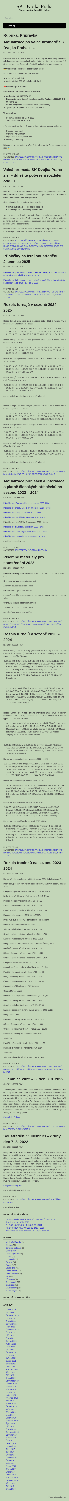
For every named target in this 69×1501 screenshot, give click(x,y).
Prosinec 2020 (12, 1369)
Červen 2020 (11, 1384)
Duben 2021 (11, 1361)
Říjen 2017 (10, 1449)
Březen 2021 (11, 1364)
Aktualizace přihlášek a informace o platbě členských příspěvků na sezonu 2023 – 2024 (34, 487)
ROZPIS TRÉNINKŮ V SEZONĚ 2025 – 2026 (25, 1228)
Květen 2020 (11, 1386)
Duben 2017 (11, 1466)
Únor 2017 (10, 1472)
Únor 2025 (10, 1318)
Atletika (37, 240)
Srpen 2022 (10, 1338)
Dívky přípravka (34, 157)
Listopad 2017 (12, 1446)
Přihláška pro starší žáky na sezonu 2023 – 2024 (24, 527)
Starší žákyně (9, 163)
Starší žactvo (9, 249)
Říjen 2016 (10, 1483)
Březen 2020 (11, 1389)
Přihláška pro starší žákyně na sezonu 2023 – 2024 (25, 531)
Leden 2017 (11, 1475)
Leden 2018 (11, 1443)
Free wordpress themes (57, 1497)
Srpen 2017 (10, 1455)
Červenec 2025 (12, 1315)
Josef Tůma (19, 53)
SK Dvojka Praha (34, 6)
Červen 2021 (11, 1355)
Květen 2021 (11, 1358)
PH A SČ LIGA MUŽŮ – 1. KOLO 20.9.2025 (24, 1225)
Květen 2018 (11, 1438)
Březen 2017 (11, 1469)
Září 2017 (10, 1452)
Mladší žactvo (9, 246)
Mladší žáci (17, 160)
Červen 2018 (11, 1435)
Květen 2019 (11, 1409)
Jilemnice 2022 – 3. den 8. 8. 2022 (33, 1079)
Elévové (58, 157)
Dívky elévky (20, 157)
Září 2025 (10, 1312)
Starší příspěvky (12, 1208)
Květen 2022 (11, 1344)
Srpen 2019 (10, 1404)
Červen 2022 (11, 1341)
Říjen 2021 (10, 1347)
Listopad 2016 (12, 1480)
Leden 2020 (11, 1395)
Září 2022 (10, 1335)
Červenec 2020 (12, 1381)
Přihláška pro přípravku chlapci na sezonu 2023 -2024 (26, 503)
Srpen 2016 (10, 1489)
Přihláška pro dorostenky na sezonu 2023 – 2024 (24, 536)
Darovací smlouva (13, 1248)
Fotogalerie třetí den (11, 1117)
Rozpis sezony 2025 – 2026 (17, 1222)
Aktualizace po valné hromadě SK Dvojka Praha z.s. (28, 1231)
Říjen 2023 (10, 1327)
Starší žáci (56, 160)
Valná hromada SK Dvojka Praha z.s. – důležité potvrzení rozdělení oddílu (33, 175)
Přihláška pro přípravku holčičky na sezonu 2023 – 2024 (27, 508)
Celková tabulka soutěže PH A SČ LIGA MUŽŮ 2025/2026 (30, 1219)
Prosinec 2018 (12, 1421)
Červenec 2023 (12, 1330)
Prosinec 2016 (12, 1477)
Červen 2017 (11, 1460)
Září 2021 (10, 1349)
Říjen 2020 (10, 1372)
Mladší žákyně (29, 160)
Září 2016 (10, 1486)
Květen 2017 (11, 1463)
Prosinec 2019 (12, 1398)
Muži (38, 160)
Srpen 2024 (10, 1321)
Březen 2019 (11, 1412)
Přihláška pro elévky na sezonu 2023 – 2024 (22, 513)
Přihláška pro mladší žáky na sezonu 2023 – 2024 (24, 517)
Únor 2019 (10, 1415)
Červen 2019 (11, 1406)
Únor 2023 (10, 1332)
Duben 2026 (11, 1310)
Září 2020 (10, 1375)
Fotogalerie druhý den (12, 1186)
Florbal (7, 160)
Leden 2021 (11, 1367)
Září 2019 (10, 1401)
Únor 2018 (10, 1440)
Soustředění (47, 246)
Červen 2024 (11, 1324)
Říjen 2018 (10, 1423)
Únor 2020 (10, 1392)
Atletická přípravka (24, 240)
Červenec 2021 (12, 1352)
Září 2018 (10, 1426)
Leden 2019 (11, 1418)
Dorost (16, 243)
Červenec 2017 (12, 1458)
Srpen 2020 (10, 1378)
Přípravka (46, 160)
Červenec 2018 (12, 1432)
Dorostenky (47, 157)
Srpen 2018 (10, 1429)
